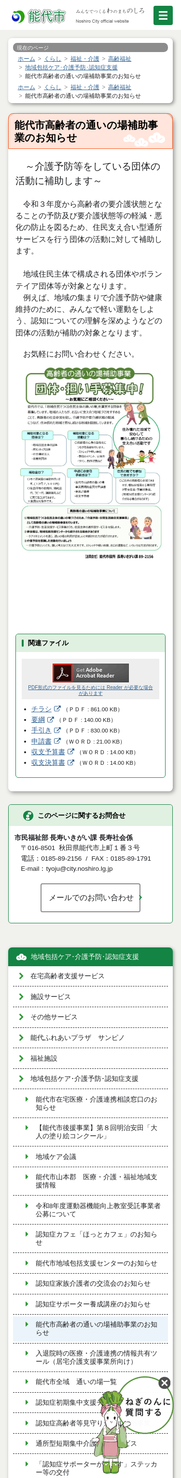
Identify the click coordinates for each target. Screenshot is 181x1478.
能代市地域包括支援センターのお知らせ (96, 1263)
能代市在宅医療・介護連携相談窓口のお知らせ (96, 1103)
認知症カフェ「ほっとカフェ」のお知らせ (96, 1238)
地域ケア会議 (56, 1156)
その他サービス (54, 1017)
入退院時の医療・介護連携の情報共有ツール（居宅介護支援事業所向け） (96, 1357)
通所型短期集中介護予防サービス (86, 1443)
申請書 (41, 741)
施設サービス (50, 996)
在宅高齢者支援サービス (67, 976)
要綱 (38, 719)
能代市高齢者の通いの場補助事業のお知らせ (96, 1328)
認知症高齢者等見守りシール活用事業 (93, 1423)
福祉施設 (43, 1058)
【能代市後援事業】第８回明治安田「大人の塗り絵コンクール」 (96, 1132)
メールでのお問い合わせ (91, 897)
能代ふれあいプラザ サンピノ (77, 1037)
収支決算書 (48, 762)
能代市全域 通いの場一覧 (76, 1381)
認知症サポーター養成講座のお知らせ (93, 1304)
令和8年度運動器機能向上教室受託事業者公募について (98, 1210)
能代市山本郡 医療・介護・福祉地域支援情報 (96, 1181)
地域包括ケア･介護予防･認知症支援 (85, 956)
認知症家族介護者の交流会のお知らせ (93, 1283)
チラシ (41, 709)
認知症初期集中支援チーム (76, 1402)
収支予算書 (48, 752)
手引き (41, 730)
